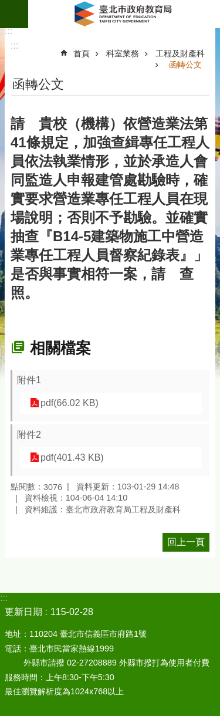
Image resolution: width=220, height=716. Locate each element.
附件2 (29, 435)
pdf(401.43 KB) (72, 457)
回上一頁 (186, 542)
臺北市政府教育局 (124, 14)
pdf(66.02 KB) (69, 403)
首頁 (81, 53)
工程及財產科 (180, 53)
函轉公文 (185, 64)
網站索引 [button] (14, 14)
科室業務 (122, 53)
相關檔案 (60, 348)
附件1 (29, 380)
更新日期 (23, 612)
